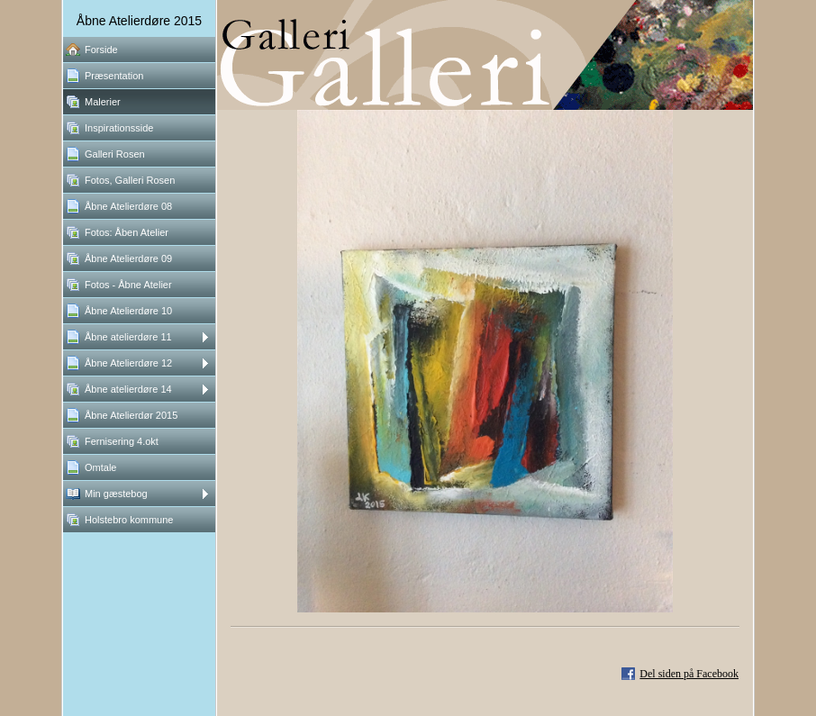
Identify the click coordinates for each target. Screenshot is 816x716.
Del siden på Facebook (689, 673)
